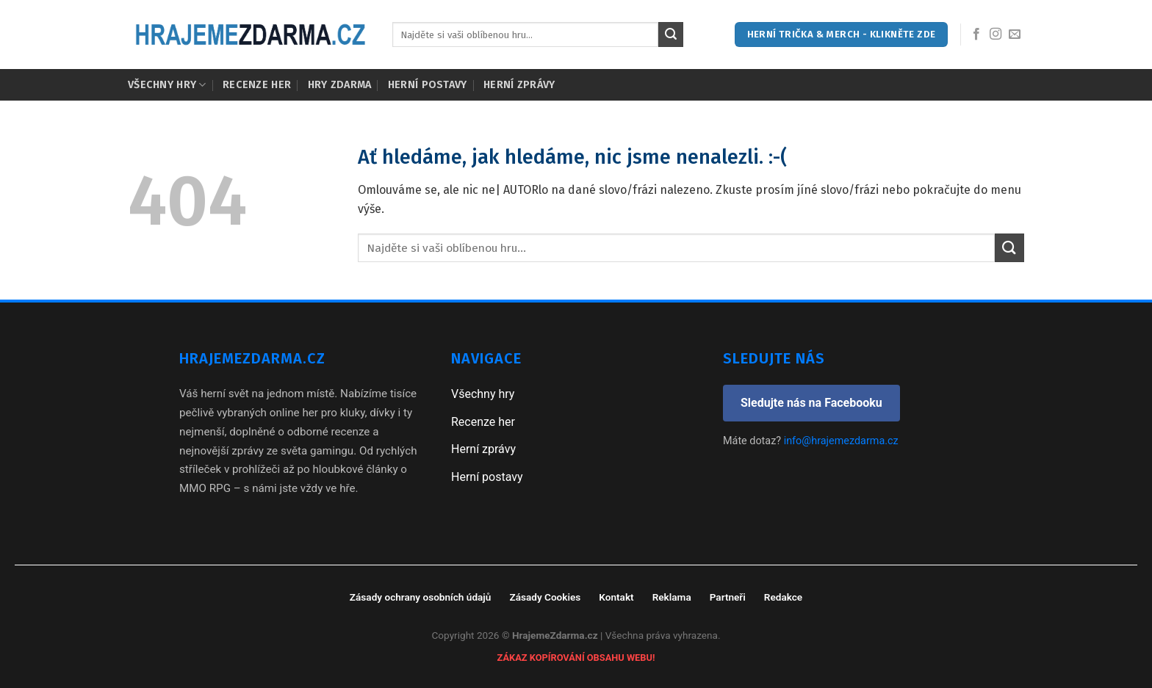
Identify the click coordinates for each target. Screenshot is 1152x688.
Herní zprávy (519, 85)
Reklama (671, 597)
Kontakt (616, 597)
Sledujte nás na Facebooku (811, 403)
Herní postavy (427, 85)
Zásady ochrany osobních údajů (421, 597)
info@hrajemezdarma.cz (841, 441)
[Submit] (670, 34)
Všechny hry (167, 85)
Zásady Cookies (544, 597)
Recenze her (257, 85)
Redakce (783, 597)
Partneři (728, 597)
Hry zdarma (340, 85)
